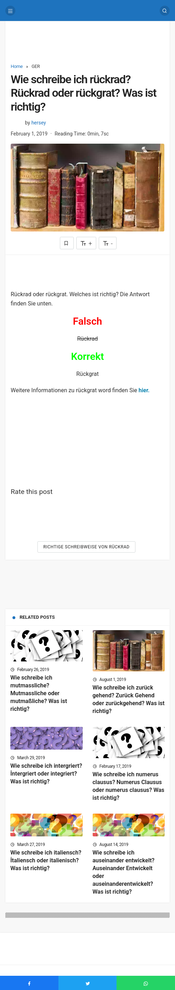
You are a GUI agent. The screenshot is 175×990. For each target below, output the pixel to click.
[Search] (165, 11)
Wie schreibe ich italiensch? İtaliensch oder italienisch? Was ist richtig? (45, 860)
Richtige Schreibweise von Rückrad (86, 546)
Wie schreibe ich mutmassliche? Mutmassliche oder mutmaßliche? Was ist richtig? (38, 693)
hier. (144, 390)
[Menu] (10, 11)
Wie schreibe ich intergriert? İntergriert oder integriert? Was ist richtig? (46, 773)
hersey (38, 123)
